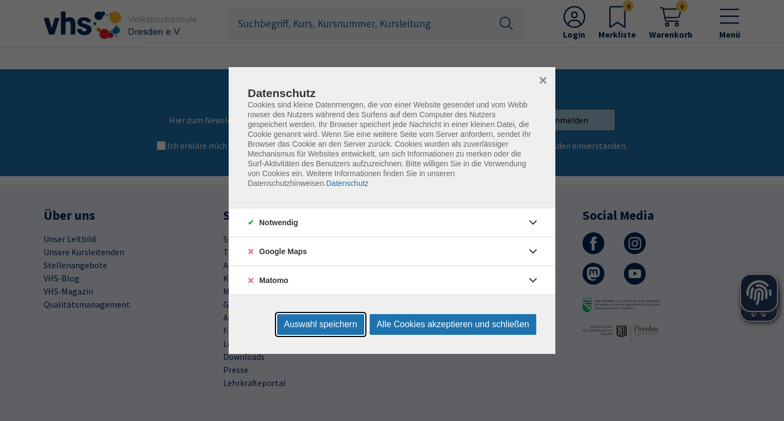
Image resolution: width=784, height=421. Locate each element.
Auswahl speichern (320, 324)
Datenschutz (347, 183)
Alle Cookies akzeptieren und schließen (453, 324)
